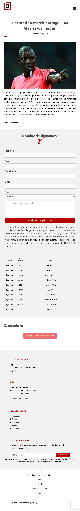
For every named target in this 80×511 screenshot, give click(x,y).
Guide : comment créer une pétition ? (25, 390)
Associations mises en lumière (22, 368)
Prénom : (9, 151)
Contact (13, 371)
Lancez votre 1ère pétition (21, 394)
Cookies (40, 480)
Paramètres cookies (19, 399)
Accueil (40, 471)
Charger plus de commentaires (40, 335)
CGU (40, 484)
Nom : (7, 161)
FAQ (40, 493)
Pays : (7, 192)
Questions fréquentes (19, 387)
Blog (11, 365)
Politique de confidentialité (40, 475)
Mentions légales (40, 489)
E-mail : (8, 182)
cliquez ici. (58, 462)
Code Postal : (11, 171)
